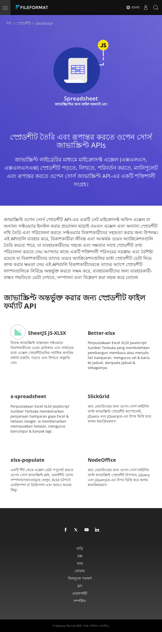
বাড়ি (79, 548)
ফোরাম (80, 570)
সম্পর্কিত (80, 600)
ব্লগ (80, 585)
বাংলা (133, 7)
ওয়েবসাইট (79, 593)
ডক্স (79, 555)
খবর (80, 563)
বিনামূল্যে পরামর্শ (80, 578)
